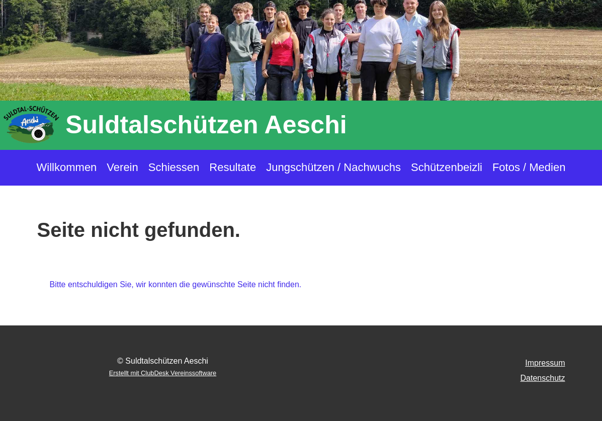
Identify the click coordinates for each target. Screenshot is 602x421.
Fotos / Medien (529, 167)
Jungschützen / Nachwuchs (333, 167)
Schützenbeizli (446, 167)
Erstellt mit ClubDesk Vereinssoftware (162, 373)
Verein (122, 167)
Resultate (232, 167)
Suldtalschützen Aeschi (206, 125)
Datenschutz (543, 378)
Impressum (545, 363)
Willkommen (67, 167)
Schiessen (174, 167)
